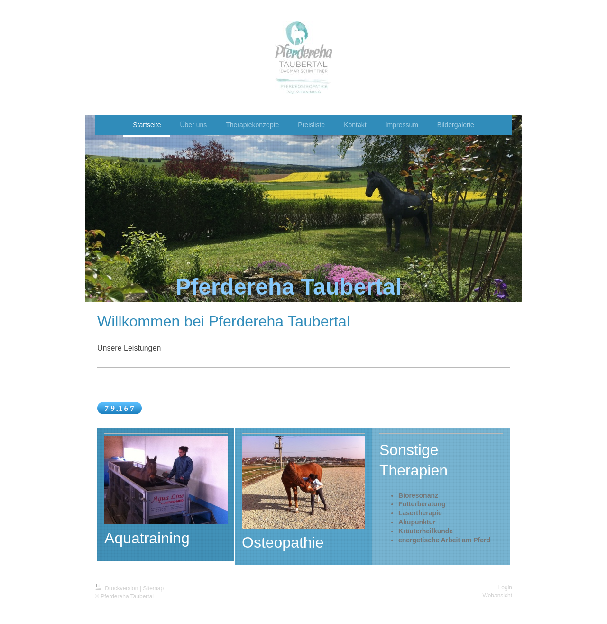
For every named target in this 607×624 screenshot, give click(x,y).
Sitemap (153, 588)
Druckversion (117, 588)
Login (505, 587)
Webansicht (497, 595)
